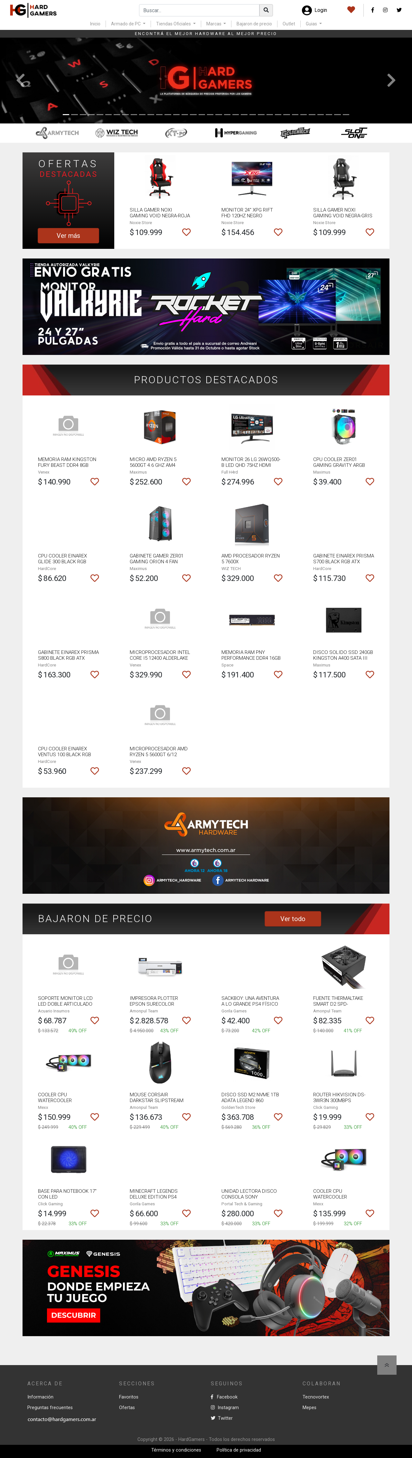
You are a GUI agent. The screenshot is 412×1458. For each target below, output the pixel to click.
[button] (20, 80)
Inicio (95, 23)
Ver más (68, 236)
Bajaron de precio (254, 23)
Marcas (214, 23)
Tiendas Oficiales (174, 23)
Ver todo (292, 919)
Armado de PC (126, 23)
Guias (312, 23)
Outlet (289, 23)
